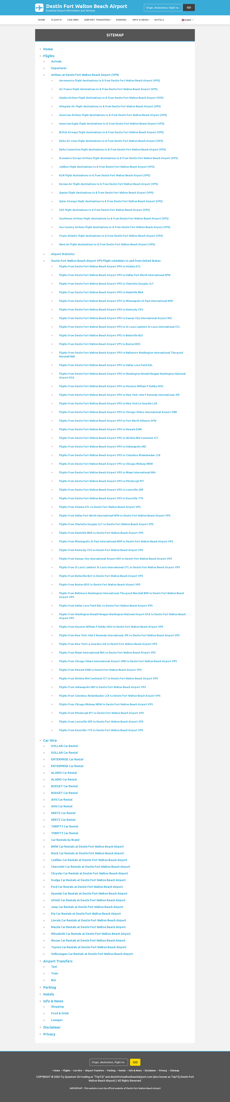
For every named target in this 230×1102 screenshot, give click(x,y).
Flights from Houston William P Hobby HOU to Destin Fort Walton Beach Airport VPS (111, 626)
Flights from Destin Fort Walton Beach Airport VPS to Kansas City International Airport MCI (115, 318)
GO (189, 7)
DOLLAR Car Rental (64, 745)
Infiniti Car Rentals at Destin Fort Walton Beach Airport (88, 900)
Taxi (54, 966)
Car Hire (72, 19)
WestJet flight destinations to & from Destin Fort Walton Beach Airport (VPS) (107, 244)
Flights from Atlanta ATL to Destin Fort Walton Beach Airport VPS (100, 506)
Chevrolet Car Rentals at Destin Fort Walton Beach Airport (90, 866)
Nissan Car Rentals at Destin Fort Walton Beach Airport (88, 940)
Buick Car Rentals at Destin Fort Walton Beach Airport (87, 853)
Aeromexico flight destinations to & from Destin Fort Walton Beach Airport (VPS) (109, 80)
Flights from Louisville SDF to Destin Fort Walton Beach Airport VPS (101, 721)
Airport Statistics (63, 254)
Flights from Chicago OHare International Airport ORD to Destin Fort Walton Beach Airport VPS (118, 661)
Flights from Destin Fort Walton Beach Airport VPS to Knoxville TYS (101, 498)
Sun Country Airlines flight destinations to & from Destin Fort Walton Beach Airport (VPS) (114, 227)
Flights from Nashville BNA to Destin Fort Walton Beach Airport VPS (101, 532)
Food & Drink (60, 1013)
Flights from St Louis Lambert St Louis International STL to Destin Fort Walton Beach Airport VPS (119, 567)
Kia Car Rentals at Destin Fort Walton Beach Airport (86, 913)
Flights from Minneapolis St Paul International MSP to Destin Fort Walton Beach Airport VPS (116, 541)
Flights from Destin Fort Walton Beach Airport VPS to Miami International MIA (107, 472)
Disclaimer (52, 1027)
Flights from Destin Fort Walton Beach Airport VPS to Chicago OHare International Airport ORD (118, 412)
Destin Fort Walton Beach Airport (86, 7)
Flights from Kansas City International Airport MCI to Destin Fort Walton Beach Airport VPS (115, 558)
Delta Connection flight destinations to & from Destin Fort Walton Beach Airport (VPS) (112, 149)
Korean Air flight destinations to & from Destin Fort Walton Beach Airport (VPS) (108, 184)
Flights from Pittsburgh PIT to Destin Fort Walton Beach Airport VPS (101, 713)
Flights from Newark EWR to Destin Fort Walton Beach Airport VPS (100, 669)
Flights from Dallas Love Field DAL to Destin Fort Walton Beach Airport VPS (106, 605)
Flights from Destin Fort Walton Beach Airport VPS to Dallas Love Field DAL (106, 365)
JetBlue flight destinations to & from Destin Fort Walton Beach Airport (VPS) (107, 166)
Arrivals (56, 61)
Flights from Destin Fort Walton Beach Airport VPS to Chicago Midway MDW (106, 463)
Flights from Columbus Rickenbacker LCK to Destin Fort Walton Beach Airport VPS (110, 695)
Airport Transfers (97, 19)
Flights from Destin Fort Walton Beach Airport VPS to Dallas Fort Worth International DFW (114, 275)
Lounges (57, 1020)
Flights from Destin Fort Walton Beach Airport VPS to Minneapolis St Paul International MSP (116, 300)
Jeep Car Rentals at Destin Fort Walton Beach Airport (87, 906)
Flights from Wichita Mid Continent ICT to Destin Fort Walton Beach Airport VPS (108, 678)
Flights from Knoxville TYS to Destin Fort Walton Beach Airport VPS (101, 730)
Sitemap (174, 1070)
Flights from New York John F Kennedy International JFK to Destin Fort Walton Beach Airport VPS (119, 635)
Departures (59, 68)
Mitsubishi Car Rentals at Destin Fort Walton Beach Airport (91, 933)
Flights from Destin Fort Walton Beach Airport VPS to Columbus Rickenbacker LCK (110, 455)
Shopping (57, 1006)
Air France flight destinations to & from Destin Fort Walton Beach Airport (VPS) (108, 89)
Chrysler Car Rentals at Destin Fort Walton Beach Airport (89, 873)
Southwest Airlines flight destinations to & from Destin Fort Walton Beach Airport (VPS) (114, 218)
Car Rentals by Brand (65, 839)
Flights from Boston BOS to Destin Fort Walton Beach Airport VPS (99, 584)
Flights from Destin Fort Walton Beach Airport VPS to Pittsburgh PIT (101, 481)
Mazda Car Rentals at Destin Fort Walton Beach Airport (88, 927)
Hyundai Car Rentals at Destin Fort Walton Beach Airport (89, 893)
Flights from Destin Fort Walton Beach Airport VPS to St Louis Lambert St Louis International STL (119, 326)
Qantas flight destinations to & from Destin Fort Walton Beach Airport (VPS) (106, 192)
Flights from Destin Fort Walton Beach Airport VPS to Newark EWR (100, 429)
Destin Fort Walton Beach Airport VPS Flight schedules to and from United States (106, 260)
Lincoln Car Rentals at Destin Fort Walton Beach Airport (88, 920)
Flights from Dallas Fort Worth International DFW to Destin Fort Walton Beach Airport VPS (114, 515)
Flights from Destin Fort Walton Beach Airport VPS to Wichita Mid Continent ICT (108, 437)
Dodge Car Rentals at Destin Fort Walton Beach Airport (88, 880)
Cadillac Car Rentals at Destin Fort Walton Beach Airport (89, 859)
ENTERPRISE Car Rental (67, 759)
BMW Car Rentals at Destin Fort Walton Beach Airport (87, 846)
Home (41, 19)
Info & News (140, 19)
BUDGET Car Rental (64, 786)
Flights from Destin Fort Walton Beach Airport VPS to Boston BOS (99, 344)
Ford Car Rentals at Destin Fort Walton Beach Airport (87, 886)
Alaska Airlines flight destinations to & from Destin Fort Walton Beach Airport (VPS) (111, 97)
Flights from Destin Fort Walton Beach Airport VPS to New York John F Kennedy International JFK (119, 394)
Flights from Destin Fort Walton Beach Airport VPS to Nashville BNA (101, 292)
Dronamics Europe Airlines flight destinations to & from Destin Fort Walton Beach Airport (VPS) (118, 158)
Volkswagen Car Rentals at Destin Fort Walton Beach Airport (92, 953)
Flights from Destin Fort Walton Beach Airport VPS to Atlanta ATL (100, 266)
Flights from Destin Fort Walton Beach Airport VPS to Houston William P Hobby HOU (111, 386)
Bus (53, 980)
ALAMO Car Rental (64, 772)
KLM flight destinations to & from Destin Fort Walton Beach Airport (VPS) (104, 175)
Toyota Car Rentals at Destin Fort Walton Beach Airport (88, 947)
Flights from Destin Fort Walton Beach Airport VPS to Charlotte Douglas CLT (106, 283)
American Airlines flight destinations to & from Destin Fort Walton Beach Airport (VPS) (113, 115)
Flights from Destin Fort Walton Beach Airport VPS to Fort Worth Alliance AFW (107, 420)
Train (54, 973)
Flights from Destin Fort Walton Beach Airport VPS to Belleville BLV (101, 335)
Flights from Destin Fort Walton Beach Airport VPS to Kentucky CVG (101, 309)
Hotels (159, 19)
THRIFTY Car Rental (64, 826)
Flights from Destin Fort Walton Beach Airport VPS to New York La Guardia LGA (108, 403)
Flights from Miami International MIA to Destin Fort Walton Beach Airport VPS (107, 652)
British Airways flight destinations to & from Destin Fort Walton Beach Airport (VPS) (111, 132)
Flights (56, 19)
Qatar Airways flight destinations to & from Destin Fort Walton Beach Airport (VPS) (111, 201)
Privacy (49, 1034)
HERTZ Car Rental (63, 813)
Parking (121, 19)
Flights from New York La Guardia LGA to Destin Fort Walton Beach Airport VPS (108, 644)
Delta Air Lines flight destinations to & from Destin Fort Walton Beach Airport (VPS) (111, 140)
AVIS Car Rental (61, 799)
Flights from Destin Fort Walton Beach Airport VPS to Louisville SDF (101, 489)
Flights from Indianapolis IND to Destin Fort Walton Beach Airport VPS (102, 687)
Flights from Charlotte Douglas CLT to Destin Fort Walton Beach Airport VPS (106, 524)
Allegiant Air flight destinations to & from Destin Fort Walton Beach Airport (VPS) (110, 106)
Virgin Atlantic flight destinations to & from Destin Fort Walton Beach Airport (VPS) (111, 235)
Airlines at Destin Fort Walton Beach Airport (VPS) (85, 74)
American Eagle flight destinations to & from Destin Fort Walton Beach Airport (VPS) (111, 123)
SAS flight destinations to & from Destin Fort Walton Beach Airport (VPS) (104, 209)
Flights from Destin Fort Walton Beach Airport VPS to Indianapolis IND (102, 446)
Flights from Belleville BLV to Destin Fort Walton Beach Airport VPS (101, 575)
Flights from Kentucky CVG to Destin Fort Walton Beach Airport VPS (101, 550)
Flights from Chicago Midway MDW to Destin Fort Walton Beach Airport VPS (106, 704)
